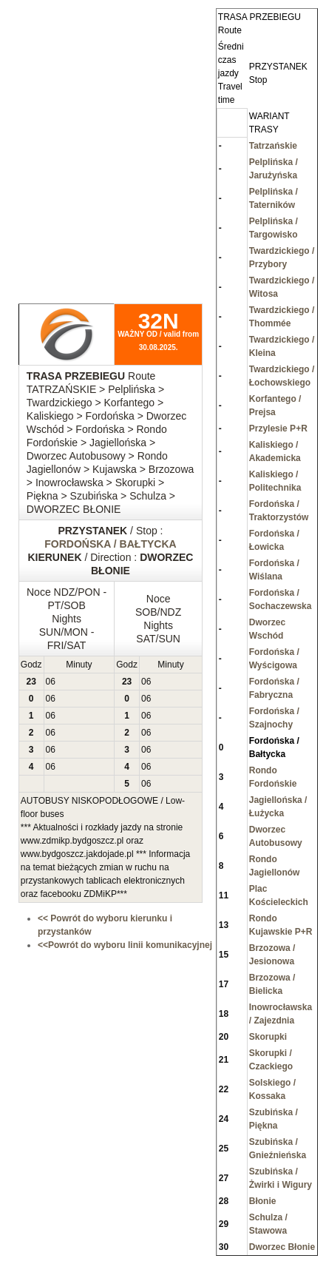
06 (50, 681)
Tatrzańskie (273, 146)
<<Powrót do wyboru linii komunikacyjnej (125, 945)
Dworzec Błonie (282, 1247)
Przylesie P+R (278, 428)
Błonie (262, 1201)
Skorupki (268, 1037)
